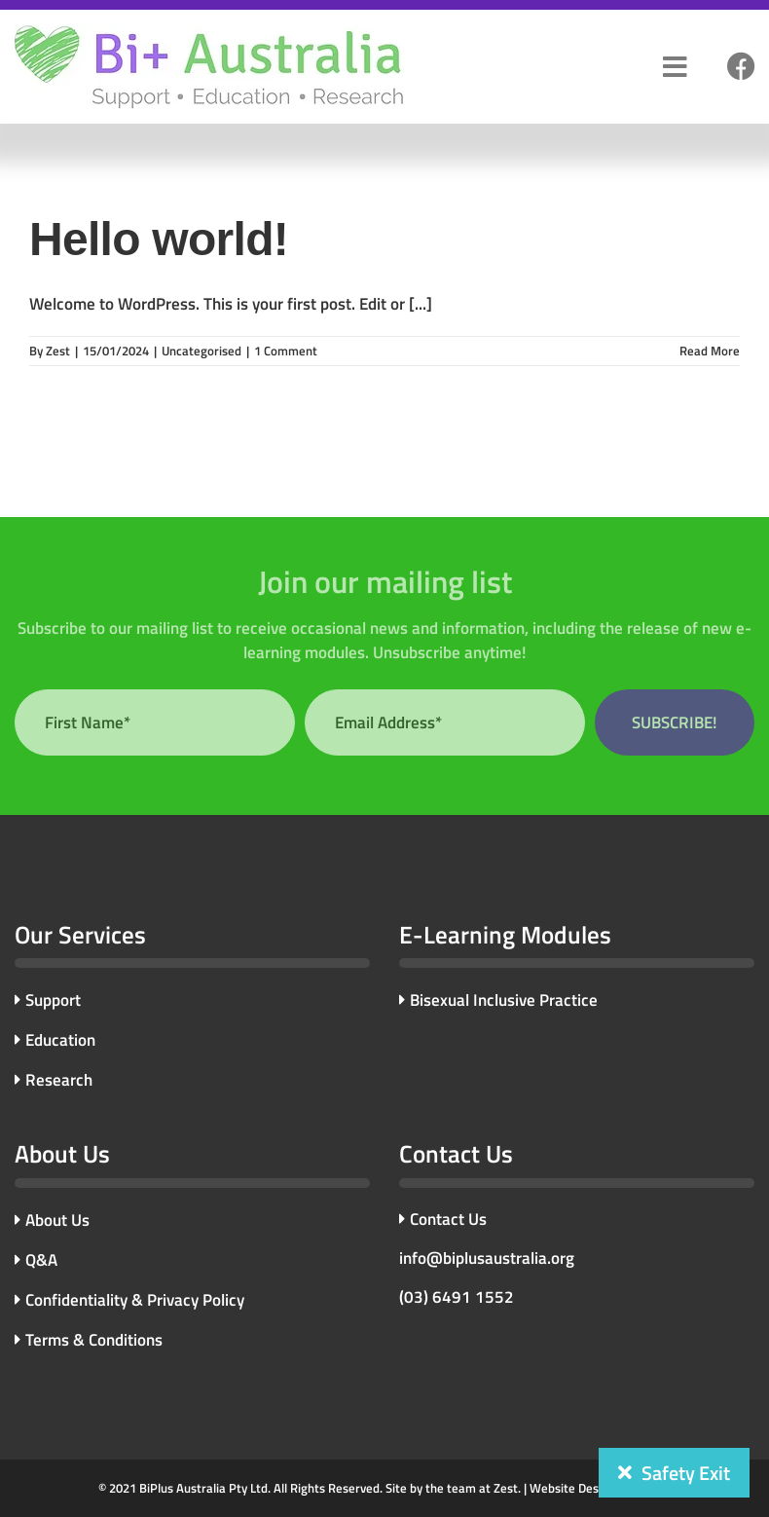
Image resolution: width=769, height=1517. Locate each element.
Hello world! (158, 239)
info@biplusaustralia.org (486, 1258)
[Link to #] (740, 67)
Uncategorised (201, 350)
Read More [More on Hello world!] (709, 350)
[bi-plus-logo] (209, 32)
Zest (58, 350)
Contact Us (443, 1219)
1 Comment (285, 350)
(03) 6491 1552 (456, 1297)
